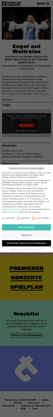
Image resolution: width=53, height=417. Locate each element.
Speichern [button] (26, 235)
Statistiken (23, 218)
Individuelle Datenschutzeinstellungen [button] (26, 243)
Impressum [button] (39, 249)
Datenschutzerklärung (11, 209)
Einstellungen (12, 212)
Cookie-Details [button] (14, 249)
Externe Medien (40, 218)
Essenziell (8, 218)
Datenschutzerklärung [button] (28, 249)
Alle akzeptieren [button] (26, 227)
